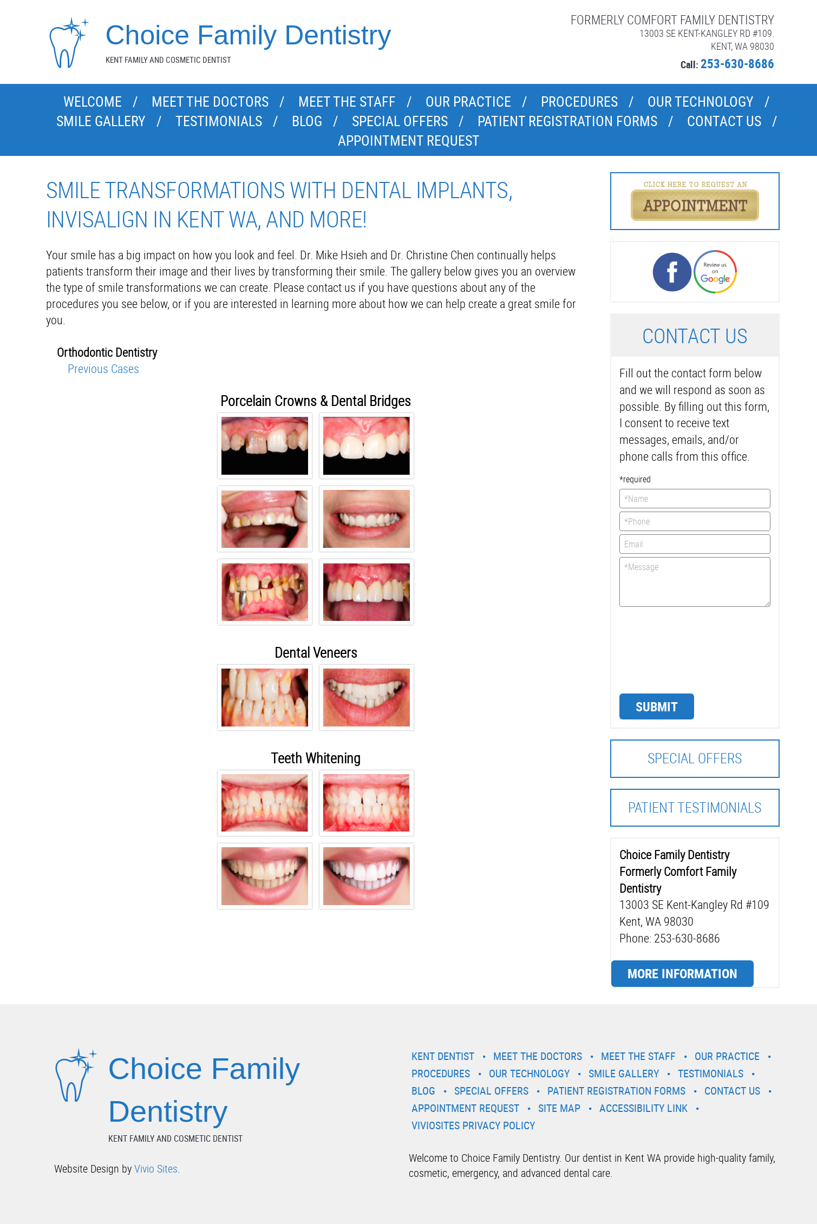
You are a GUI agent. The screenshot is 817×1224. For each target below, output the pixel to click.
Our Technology (701, 101)
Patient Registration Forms (567, 121)
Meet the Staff (347, 101)
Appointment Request (409, 140)
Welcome (92, 101)
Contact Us (724, 121)
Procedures (579, 101)
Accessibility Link (643, 1108)
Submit (657, 706)
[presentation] (663, 649)
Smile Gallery (101, 121)
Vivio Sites (156, 1168)
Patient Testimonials (694, 807)
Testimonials (218, 121)
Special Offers (400, 121)
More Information (682, 973)
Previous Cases (103, 368)
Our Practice (468, 101)
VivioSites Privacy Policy (473, 1125)
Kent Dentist (442, 1056)
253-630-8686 (737, 63)
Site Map (559, 1108)
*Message (694, 582)
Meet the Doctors (210, 101)
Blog (307, 121)
